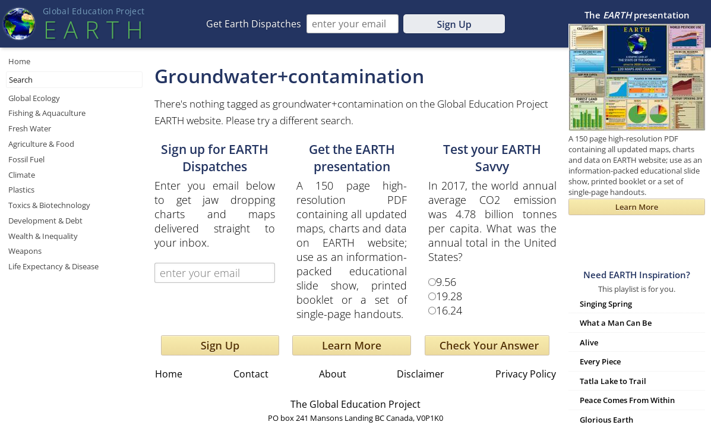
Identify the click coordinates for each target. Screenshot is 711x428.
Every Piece (600, 361)
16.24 (449, 310)
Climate (21, 174)
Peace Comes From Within (627, 400)
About (332, 373)
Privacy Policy (525, 373)
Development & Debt (45, 220)
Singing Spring (606, 303)
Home (19, 61)
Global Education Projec (93, 11)
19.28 (449, 296)
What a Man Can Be (616, 322)
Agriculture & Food (41, 144)
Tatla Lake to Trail (613, 381)
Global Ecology (34, 98)
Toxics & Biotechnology (49, 205)
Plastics (21, 189)
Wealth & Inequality (43, 236)
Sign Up (454, 24)
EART (93, 29)
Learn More (351, 345)
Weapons (25, 251)
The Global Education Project (355, 404)
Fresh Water (29, 128)
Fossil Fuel (26, 159)
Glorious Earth (606, 419)
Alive (589, 342)
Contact (250, 373)
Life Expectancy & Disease (53, 266)
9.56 (446, 282)
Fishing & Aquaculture (47, 113)
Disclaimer (420, 373)
